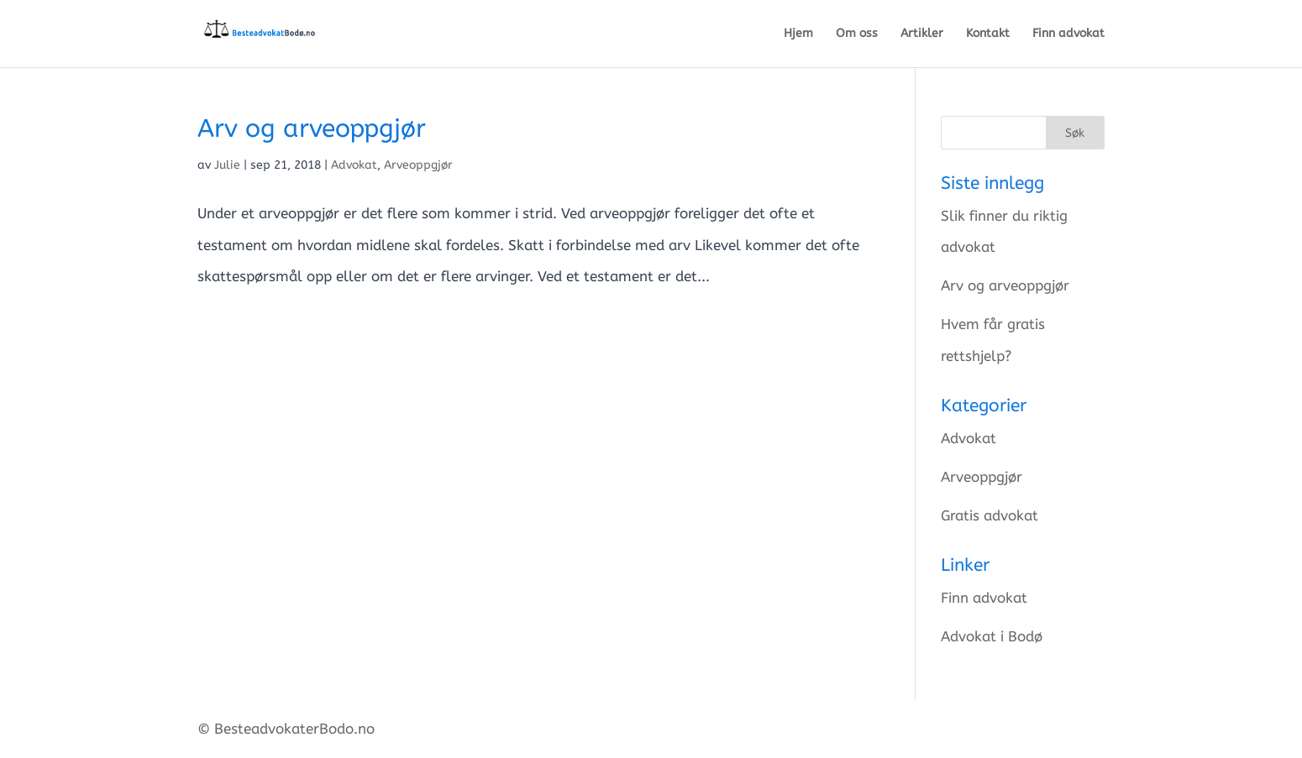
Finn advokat (1068, 34)
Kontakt (988, 34)
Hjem (798, 34)
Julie (227, 165)
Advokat (354, 165)
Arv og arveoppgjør (311, 128)
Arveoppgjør (418, 165)
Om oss (857, 34)
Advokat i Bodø (991, 636)
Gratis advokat (989, 515)
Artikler (921, 34)
